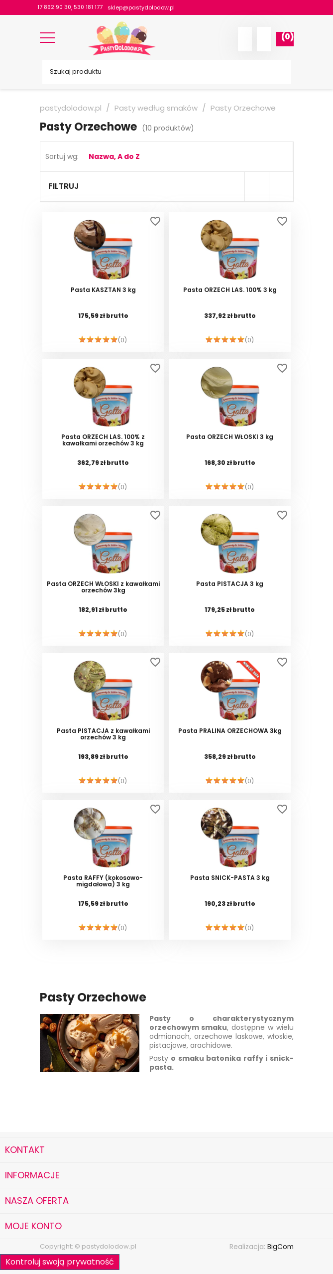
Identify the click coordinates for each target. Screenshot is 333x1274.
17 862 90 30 (55, 7)
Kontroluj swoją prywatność (59, 1262)
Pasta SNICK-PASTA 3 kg (230, 878)
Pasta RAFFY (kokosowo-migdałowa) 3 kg (103, 881)
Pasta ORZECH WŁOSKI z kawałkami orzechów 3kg (103, 587)
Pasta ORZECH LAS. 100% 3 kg (230, 290)
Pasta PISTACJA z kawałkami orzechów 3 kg (103, 734)
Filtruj (63, 186)
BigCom (280, 1247)
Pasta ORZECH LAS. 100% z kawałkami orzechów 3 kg (103, 440)
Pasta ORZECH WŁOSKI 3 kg (229, 437)
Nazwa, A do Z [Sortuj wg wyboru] (114, 156)
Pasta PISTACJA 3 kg (229, 584)
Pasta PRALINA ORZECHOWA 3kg (230, 731)
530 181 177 (90, 7)
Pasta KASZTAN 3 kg (103, 290)
